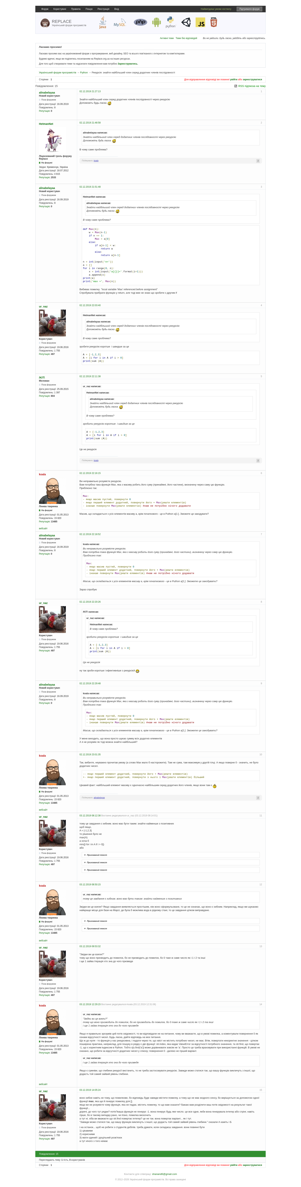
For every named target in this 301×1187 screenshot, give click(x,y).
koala (96, 161)
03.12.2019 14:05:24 (90, 1090)
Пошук (89, 9)
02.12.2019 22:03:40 (90, 305)
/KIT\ (42, 377)
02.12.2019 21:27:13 (90, 91)
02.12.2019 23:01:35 (90, 754)
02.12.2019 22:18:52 (90, 534)
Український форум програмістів (57, 72)
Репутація (44, 111)
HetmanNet (46, 123)
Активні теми (167, 38)
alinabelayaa (47, 92)
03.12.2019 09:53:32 (90, 946)
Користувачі (59, 9)
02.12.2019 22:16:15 (90, 473)
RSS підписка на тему (252, 86)
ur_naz (43, 306)
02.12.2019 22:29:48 (90, 683)
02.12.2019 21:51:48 (90, 187)
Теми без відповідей (186, 38)
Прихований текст (95, 855)
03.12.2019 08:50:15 (90, 884)
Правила (76, 9)
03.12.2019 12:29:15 (90, 1004)
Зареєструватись (127, 63)
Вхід (116, 9)
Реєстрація (103, 9)
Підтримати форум (249, 9)
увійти (233, 79)
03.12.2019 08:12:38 (90, 815)
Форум (44, 9)
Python (84, 72)
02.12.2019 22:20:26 (90, 602)
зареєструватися (252, 79)
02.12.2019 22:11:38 (90, 376)
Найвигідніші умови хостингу (216, 9)
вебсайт (43, 528)
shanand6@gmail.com (164, 1174)
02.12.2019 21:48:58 (90, 122)
